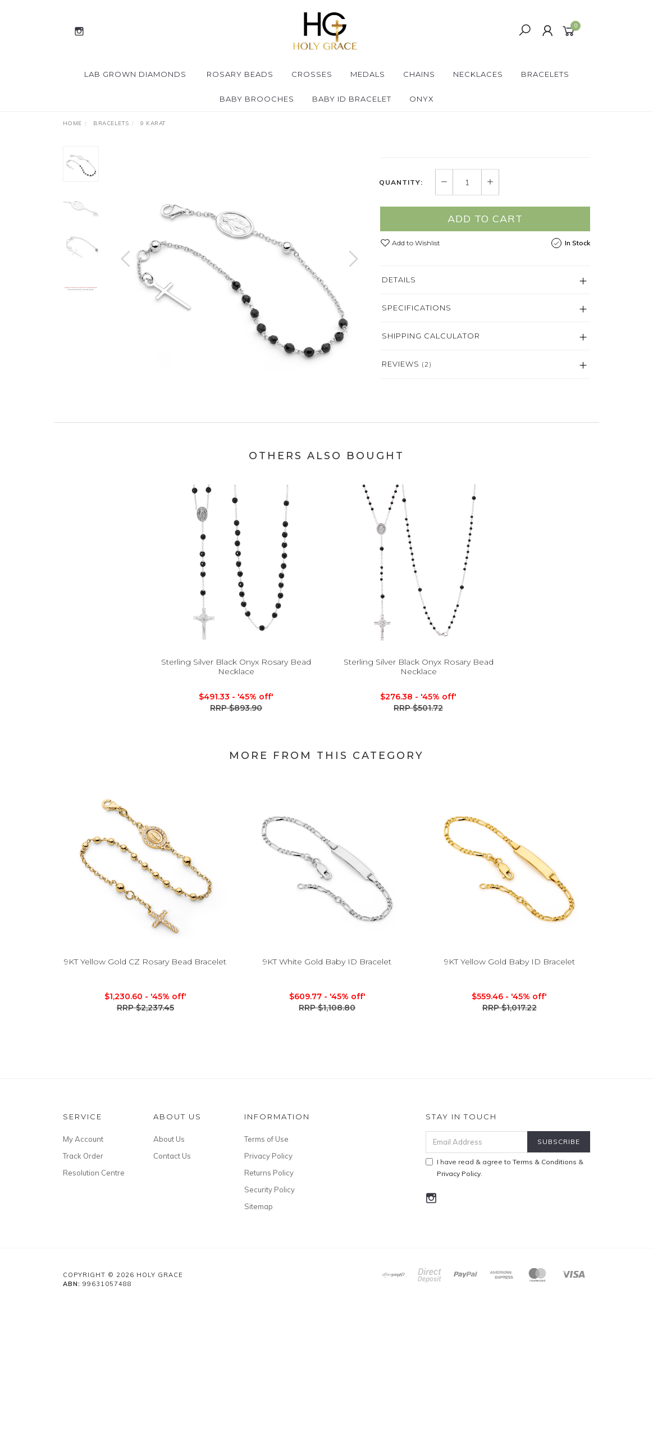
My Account (83, 1273)
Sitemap (258, 1341)
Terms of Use (266, 1273)
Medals (367, 74)
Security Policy (269, 1324)
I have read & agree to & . (504, 1302)
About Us (169, 1273)
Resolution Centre (94, 1307)
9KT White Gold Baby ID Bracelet (327, 1110)
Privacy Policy (268, 1291)
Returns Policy (269, 1307)
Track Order (83, 1291)
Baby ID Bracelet (351, 98)
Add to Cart (485, 357)
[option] (240, 270)
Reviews (407, 502)
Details (399, 418)
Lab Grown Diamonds (135, 74)
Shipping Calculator (431, 474)
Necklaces (478, 74)
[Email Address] (477, 1277)
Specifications (416, 446)
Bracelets (545, 74)
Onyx (421, 98)
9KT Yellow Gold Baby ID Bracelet (509, 1110)
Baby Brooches (257, 98)
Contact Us (172, 1291)
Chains (419, 74)
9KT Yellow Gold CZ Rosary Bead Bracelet (145, 1110)
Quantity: (401, 321)
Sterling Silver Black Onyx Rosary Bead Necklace (236, 815)
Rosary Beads (240, 74)
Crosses (311, 74)
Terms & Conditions (545, 1296)
